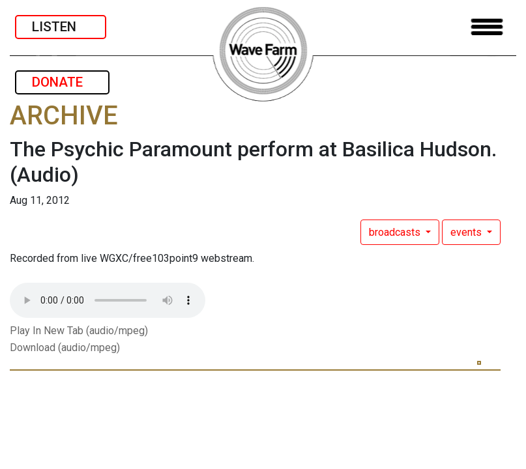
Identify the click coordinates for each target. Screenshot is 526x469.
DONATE (62, 82)
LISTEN (60, 27)
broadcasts (396, 232)
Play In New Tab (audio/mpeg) (79, 330)
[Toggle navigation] (487, 27)
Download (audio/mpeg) (65, 347)
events (467, 232)
